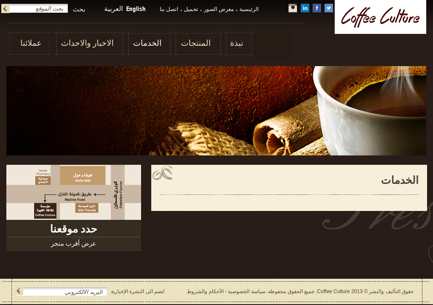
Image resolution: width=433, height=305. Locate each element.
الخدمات (147, 43)
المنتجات (196, 43)
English (136, 9)
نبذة (236, 43)
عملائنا (31, 43)
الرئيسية (249, 9)
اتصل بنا (169, 9)
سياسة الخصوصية (246, 291)
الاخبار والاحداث (87, 43)
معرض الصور (219, 9)
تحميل (191, 9)
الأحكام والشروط (205, 291)
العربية (113, 8)
